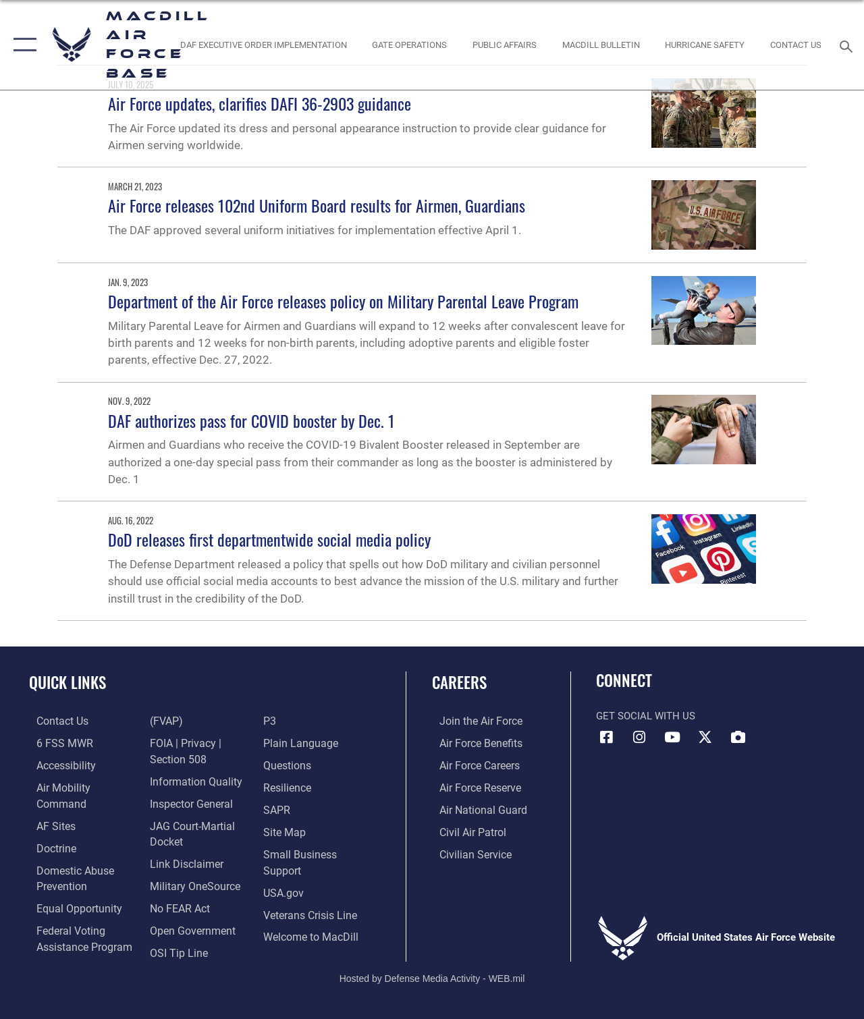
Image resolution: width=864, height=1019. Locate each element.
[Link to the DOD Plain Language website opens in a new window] (299, 742)
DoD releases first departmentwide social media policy (270, 539)
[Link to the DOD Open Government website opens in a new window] (187, 902)
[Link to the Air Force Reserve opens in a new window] (472, 785)
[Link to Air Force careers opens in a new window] (471, 764)
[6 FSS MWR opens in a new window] (55, 742)
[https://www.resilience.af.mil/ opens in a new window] (288, 785)
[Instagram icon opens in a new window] (639, 737)
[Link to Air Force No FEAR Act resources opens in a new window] (176, 881)
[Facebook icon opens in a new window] (606, 737)
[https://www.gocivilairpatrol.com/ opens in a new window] (464, 829)
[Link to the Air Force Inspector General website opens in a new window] (187, 779)
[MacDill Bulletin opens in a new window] (600, 44)
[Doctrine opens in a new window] (48, 829)
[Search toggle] (848, 44)
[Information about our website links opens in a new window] (182, 837)
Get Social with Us (645, 716)
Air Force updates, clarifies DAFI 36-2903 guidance (259, 103)
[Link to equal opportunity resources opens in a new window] (69, 887)
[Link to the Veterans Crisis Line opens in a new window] (310, 908)
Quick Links (67, 682)
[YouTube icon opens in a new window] (672, 737)
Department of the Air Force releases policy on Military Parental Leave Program (343, 301)
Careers (459, 682)
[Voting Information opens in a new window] (75, 923)
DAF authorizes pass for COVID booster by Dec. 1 (251, 420)
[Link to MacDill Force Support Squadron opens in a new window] (311, 930)
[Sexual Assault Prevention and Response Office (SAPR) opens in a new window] (277, 807)
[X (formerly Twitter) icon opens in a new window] (705, 737)
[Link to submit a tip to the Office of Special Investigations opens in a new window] (174, 924)
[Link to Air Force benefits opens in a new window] (472, 742)
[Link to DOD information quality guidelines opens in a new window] (190, 758)
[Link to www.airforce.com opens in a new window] (472, 721)
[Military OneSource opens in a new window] (190, 859)
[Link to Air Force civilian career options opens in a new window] (466, 850)
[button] (22, 45)
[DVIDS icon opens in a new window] (738, 737)
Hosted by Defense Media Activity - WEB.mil (432, 963)
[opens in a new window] (48, 807)
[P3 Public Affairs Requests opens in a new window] (271, 721)
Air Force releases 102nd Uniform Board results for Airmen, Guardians (316, 205)
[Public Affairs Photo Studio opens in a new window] (504, 44)
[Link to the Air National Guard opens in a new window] (473, 807)
